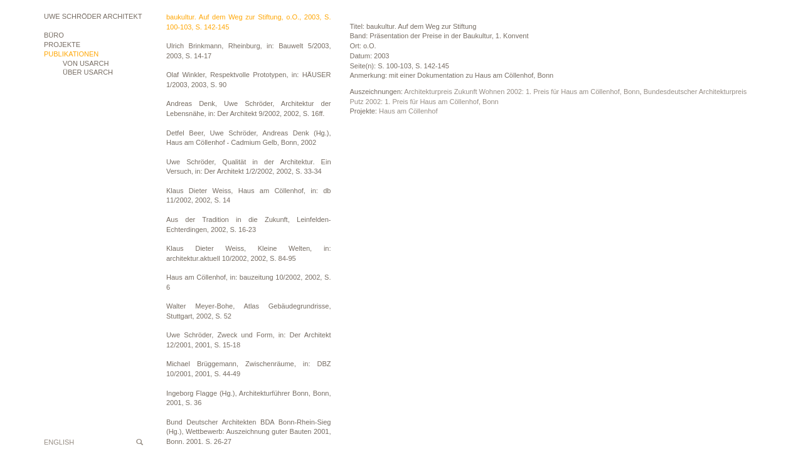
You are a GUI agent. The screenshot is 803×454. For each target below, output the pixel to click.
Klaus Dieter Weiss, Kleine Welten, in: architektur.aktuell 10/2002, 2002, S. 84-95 (248, 253)
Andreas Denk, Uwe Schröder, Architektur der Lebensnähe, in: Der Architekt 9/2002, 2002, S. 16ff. (248, 108)
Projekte (62, 44)
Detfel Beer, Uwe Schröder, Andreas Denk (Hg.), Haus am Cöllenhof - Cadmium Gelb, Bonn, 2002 (248, 138)
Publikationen (71, 54)
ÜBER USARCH (88, 72)
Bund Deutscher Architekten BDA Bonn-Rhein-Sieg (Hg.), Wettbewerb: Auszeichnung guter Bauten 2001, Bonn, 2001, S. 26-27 (248, 431)
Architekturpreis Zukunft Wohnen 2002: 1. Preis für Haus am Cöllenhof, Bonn (521, 91)
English (59, 442)
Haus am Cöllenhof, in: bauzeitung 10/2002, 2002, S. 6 (248, 282)
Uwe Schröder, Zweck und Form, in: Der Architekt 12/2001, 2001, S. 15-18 (248, 340)
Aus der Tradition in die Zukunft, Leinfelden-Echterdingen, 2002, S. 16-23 (248, 224)
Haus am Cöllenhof (408, 111)
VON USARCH (86, 63)
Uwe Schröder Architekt (93, 16)
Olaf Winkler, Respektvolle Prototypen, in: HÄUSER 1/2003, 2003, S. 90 (248, 79)
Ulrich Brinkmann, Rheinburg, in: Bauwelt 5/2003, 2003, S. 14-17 (248, 51)
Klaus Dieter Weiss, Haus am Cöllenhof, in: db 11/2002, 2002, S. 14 (248, 195)
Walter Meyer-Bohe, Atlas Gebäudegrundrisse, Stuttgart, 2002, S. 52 (248, 311)
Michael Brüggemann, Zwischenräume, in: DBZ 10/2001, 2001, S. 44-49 (248, 368)
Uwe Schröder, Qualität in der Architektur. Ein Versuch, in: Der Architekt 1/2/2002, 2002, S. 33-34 (248, 167)
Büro (54, 35)
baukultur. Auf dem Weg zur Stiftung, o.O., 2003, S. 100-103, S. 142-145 (248, 22)
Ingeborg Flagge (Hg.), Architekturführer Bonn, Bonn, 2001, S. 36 (248, 398)
